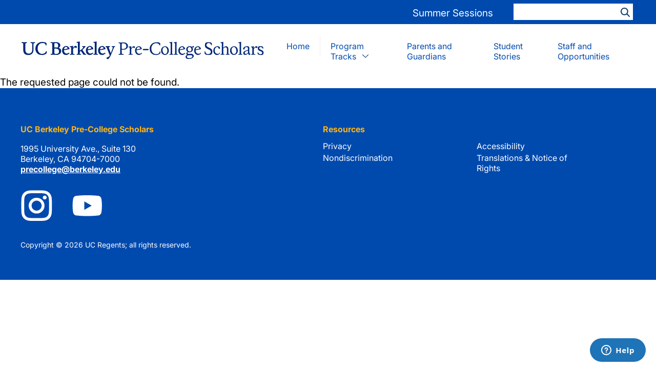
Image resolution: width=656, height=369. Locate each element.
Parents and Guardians (429, 51)
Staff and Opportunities (583, 51)
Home (298, 46)
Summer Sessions (453, 13)
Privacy (337, 146)
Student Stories (508, 51)
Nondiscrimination (358, 158)
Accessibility (501, 146)
